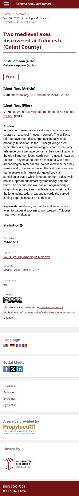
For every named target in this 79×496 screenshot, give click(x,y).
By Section (9, 405)
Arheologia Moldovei (33, 4)
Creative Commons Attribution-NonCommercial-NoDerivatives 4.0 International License (39, 312)
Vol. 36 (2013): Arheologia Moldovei (25, 18)
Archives (21, 14)
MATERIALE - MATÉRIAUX (21, 269)
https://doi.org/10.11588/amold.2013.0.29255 (40, 95)
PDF (12, 76)
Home (7, 14)
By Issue (8, 392)
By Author (9, 398)
